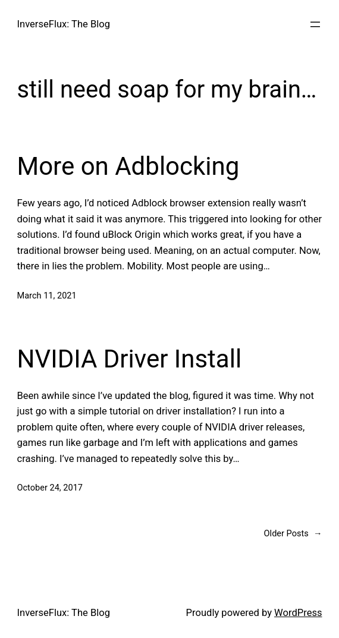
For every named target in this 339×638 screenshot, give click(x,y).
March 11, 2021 (47, 295)
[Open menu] (315, 24)
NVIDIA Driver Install (129, 358)
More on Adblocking (128, 166)
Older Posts (293, 533)
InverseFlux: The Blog (63, 24)
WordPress (298, 612)
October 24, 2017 (50, 487)
